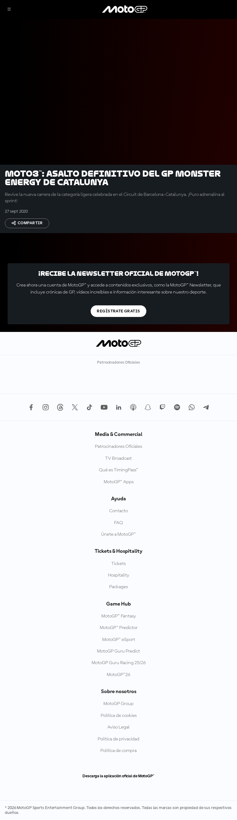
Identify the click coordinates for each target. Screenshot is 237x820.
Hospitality (118, 575)
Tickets (118, 563)
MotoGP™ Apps (119, 482)
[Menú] (9, 9)
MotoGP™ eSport (118, 639)
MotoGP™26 (118, 674)
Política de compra (118, 750)
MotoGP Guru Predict (118, 651)
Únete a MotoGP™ (118, 534)
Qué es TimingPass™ (118, 470)
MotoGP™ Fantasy (118, 616)
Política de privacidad (118, 739)
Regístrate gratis (118, 311)
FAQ (118, 522)
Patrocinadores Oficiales (118, 446)
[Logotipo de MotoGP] (124, 9)
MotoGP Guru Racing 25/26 (119, 662)
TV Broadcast (118, 458)
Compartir (27, 223)
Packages (118, 586)
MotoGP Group (118, 703)
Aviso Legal (118, 727)
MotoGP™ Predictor (119, 627)
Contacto (118, 511)
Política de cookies (119, 715)
